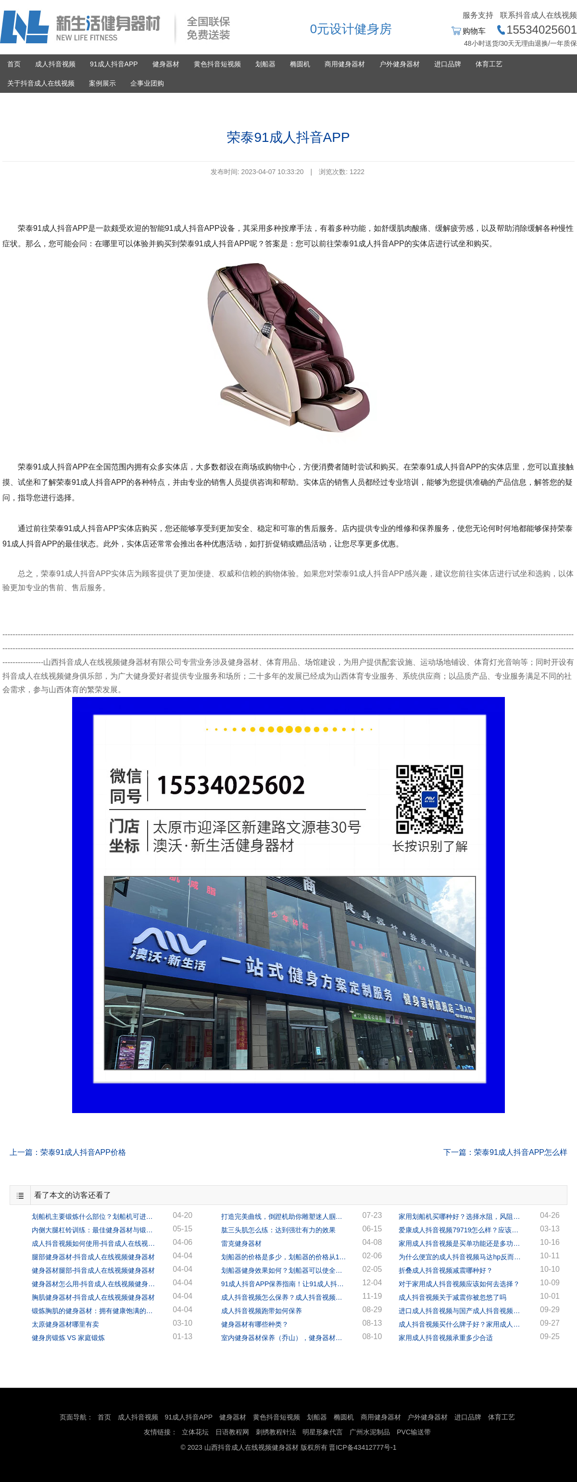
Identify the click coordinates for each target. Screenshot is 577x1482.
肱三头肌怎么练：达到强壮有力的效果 (278, 1230)
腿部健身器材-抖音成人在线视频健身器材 (93, 1257)
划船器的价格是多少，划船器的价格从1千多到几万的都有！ (283, 1257)
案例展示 (102, 83)
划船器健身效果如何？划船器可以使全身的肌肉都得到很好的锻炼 (283, 1270)
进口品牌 (447, 64)
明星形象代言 (322, 1432)
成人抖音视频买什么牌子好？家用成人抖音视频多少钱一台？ (461, 1324)
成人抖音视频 (55, 64)
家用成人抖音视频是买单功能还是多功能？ (461, 1243)
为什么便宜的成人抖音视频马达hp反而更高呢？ (461, 1257)
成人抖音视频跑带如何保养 (261, 1311)
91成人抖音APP (114, 64)
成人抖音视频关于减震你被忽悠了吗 (452, 1297)
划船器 (265, 64)
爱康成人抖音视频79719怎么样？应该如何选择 (461, 1230)
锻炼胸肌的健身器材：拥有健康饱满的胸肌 (94, 1311)
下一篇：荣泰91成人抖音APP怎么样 (505, 1152)
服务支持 (478, 15)
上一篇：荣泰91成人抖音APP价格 (68, 1152)
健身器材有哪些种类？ (254, 1324)
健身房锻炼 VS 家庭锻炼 (68, 1338)
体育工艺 (489, 64)
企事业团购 (147, 83)
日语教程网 (233, 1432)
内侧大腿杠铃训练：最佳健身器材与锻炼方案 (94, 1230)
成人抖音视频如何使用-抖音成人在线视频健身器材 (94, 1243)
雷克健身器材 (241, 1243)
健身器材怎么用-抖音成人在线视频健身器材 (94, 1284)
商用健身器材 (345, 64)
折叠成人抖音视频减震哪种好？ (446, 1270)
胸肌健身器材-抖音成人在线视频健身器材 (93, 1297)
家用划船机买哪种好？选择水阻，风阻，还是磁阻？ (461, 1216)
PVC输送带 (414, 1432)
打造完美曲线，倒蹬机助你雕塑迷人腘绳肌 (283, 1216)
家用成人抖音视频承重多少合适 (446, 1338)
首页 (14, 64)
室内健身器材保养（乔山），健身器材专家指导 (283, 1338)
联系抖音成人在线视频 (538, 15)
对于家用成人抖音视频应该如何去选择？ (459, 1284)
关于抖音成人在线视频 (41, 83)
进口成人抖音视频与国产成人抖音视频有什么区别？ (461, 1311)
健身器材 (165, 64)
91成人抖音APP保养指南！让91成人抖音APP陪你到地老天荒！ (283, 1284)
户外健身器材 (399, 64)
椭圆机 (300, 64)
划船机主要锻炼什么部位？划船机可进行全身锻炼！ (94, 1216)
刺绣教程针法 (276, 1432)
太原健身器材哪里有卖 (65, 1324)
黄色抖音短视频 (217, 64)
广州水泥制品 (370, 1432)
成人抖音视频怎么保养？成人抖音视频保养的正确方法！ (283, 1297)
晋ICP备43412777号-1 (362, 1447)
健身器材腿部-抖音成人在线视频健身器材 (93, 1270)
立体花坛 (195, 1432)
